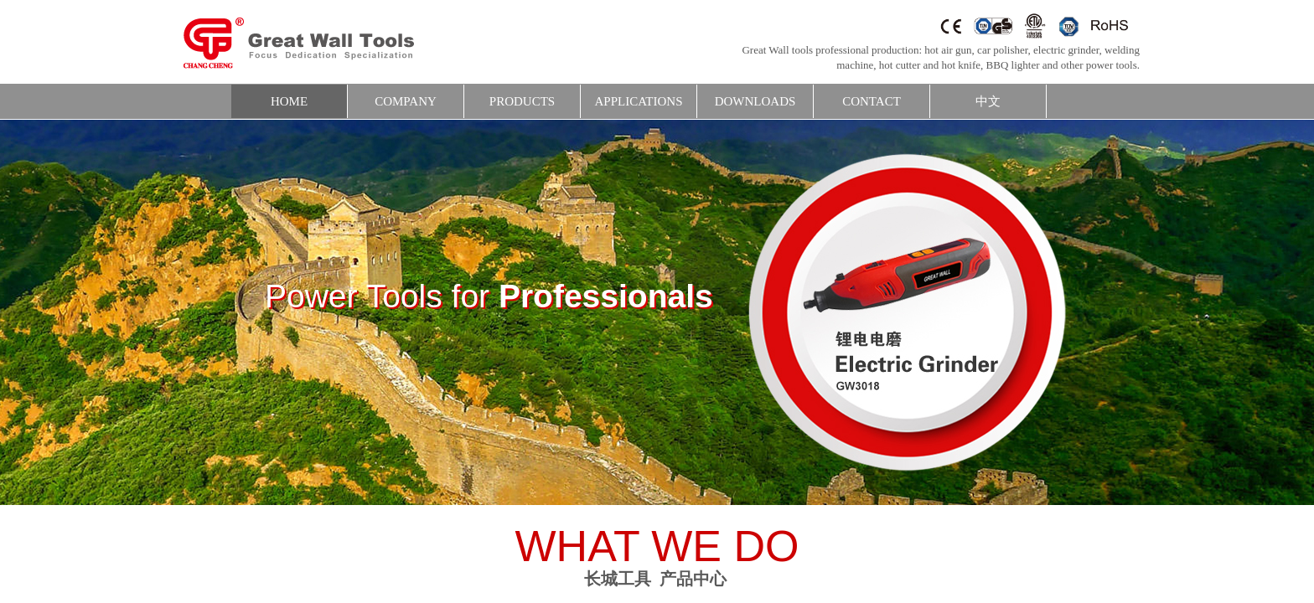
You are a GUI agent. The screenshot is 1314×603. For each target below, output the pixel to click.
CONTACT (871, 101)
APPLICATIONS (638, 101)
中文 (988, 101)
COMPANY (406, 101)
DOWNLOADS (755, 101)
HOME (289, 101)
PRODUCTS (522, 101)
